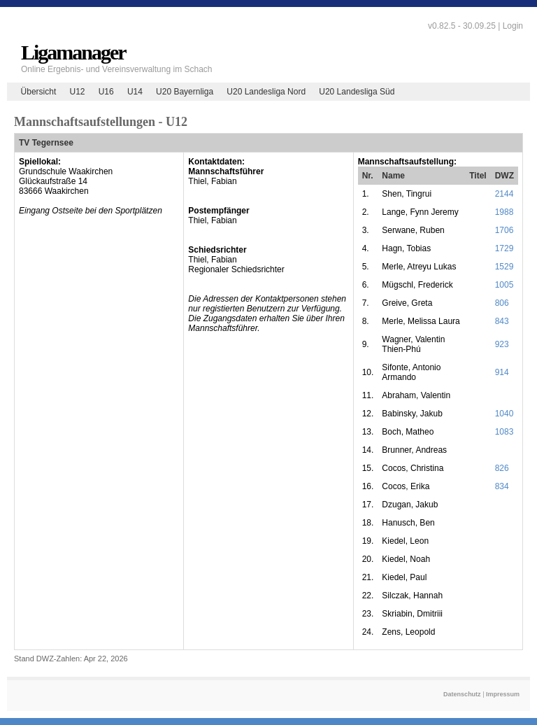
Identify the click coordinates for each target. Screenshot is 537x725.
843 (502, 321)
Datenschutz (462, 694)
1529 (504, 267)
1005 (504, 285)
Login (513, 26)
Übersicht (39, 92)
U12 (77, 92)
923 (502, 344)
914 (502, 372)
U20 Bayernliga (184, 92)
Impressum (503, 694)
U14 (135, 92)
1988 (504, 212)
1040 (504, 413)
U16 (106, 92)
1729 (504, 248)
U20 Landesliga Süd (356, 92)
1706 (504, 230)
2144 (504, 194)
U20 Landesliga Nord (266, 92)
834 (502, 486)
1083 (504, 432)
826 (502, 468)
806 (502, 303)
